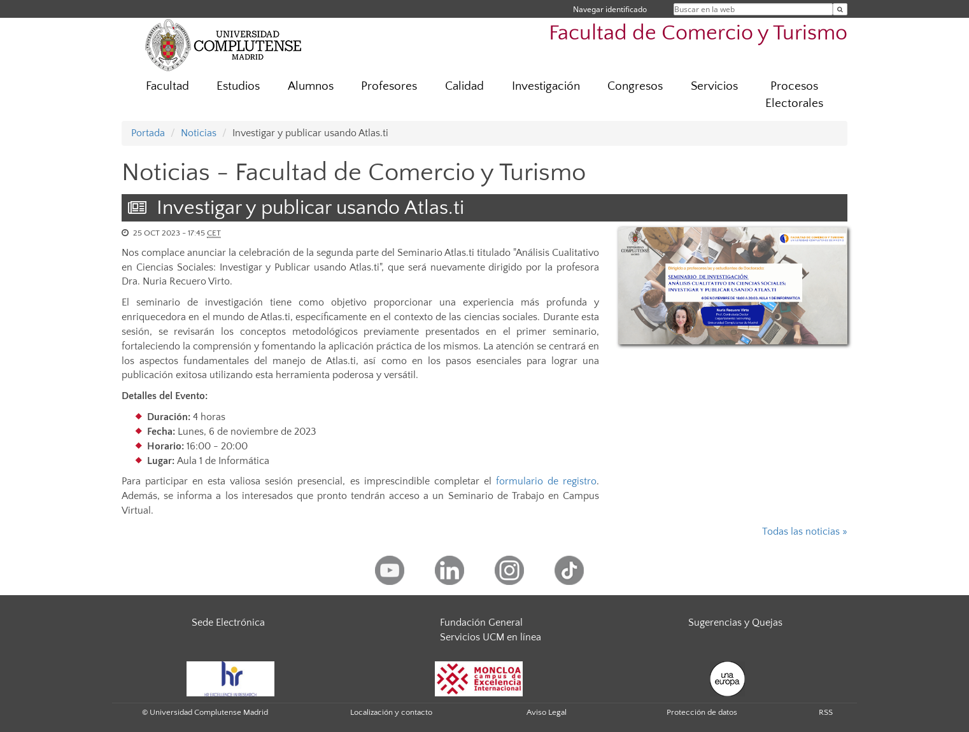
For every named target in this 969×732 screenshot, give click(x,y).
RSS (826, 712)
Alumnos (311, 86)
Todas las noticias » (804, 531)
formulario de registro (546, 481)
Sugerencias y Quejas (735, 622)
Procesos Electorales (794, 95)
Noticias (198, 133)
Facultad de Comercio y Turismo (698, 33)
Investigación (546, 86)
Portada (148, 133)
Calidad (464, 86)
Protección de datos (702, 712)
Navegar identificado (610, 9)
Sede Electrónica (228, 622)
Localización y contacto (391, 712)
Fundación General (481, 622)
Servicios (714, 86)
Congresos (635, 86)
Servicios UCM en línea (490, 637)
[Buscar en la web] (840, 9)
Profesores (389, 86)
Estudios (238, 86)
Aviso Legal (547, 712)
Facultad (167, 86)
